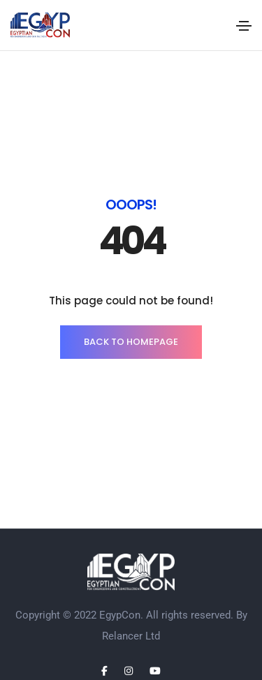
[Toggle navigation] (244, 26)
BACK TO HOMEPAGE (131, 341)
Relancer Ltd (131, 636)
